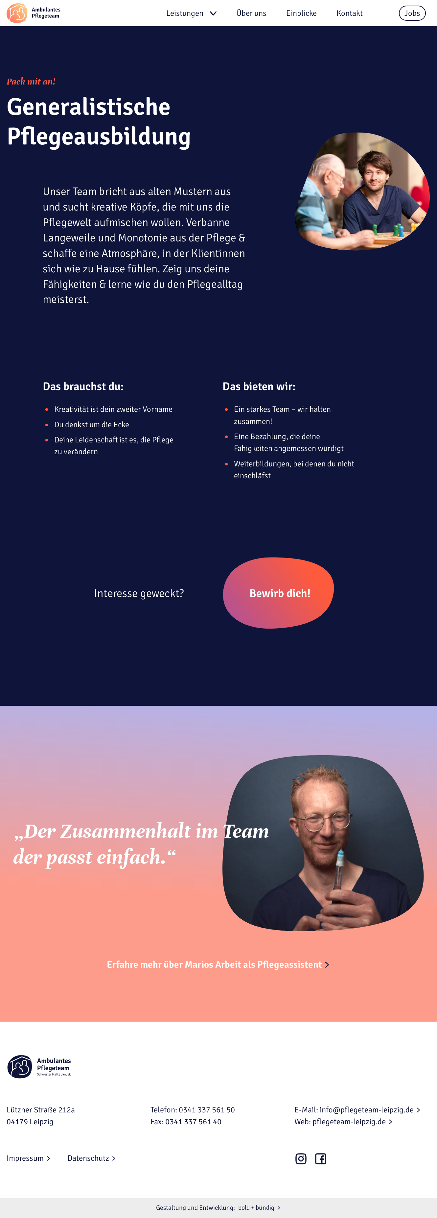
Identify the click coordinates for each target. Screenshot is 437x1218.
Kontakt (349, 13)
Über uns (251, 13)
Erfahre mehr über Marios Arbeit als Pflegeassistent (214, 965)
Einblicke (301, 13)
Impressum (25, 1158)
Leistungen (184, 13)
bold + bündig (256, 1208)
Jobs (412, 13)
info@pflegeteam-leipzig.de (367, 1110)
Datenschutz (88, 1158)
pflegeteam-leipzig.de (349, 1122)
